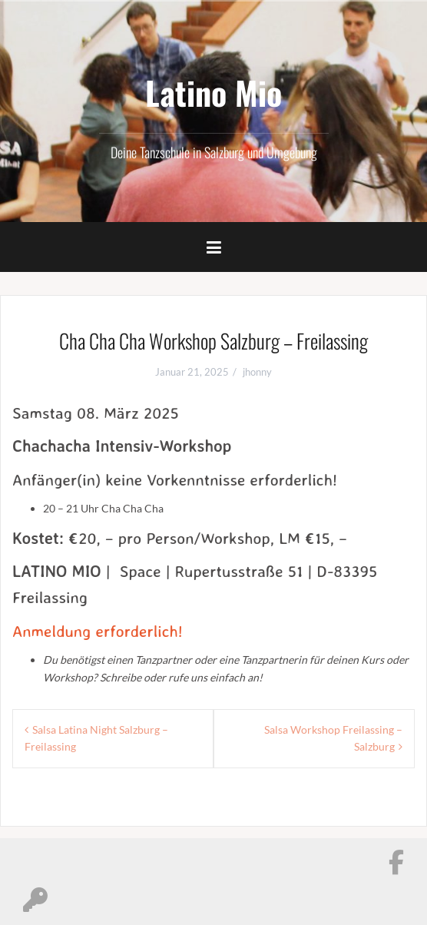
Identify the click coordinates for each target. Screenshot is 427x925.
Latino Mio (213, 92)
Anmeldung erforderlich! (97, 631)
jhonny (257, 372)
